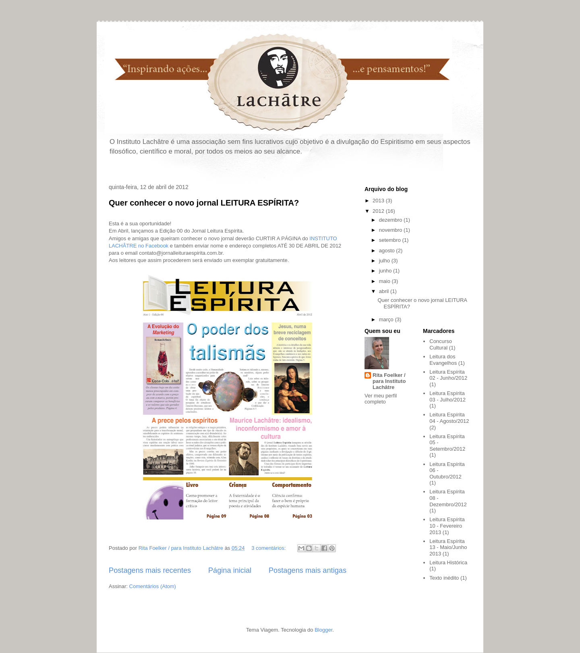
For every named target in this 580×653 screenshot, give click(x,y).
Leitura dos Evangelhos (443, 360)
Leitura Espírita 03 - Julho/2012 (447, 396)
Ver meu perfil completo (381, 399)
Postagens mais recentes (150, 570)
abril (384, 291)
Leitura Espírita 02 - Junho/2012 (448, 375)
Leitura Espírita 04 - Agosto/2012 (449, 418)
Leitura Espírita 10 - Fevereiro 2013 (446, 525)
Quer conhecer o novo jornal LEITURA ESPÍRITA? (204, 202)
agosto (387, 250)
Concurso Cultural (440, 344)
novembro (391, 230)
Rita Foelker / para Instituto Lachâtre (389, 381)
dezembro (391, 220)
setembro (390, 240)
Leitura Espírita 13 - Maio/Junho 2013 (448, 547)
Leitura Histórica (448, 562)
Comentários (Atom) (152, 586)
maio (385, 281)
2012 (379, 211)
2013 (379, 201)
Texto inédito (444, 578)
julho (385, 261)
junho (386, 271)
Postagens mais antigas (307, 570)
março (387, 319)
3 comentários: (269, 548)
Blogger (323, 630)
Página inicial (229, 570)
